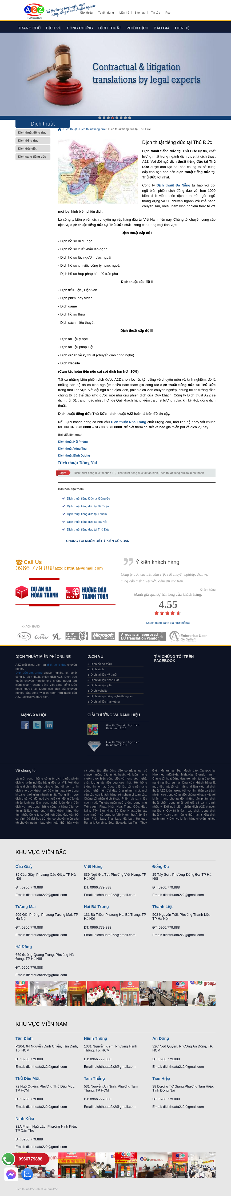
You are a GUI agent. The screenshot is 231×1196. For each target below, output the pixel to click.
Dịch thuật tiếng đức (32, 132)
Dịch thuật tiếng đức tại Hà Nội (87, 521)
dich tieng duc (56, 664)
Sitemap (140, 12)
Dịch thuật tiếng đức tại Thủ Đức (88, 529)
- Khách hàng (207, 589)
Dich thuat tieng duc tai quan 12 (94, 472)
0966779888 (30, 1159)
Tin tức (155, 12)
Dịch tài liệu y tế (101, 685)
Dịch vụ (54, 28)
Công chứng (80, 28)
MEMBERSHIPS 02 (41, 636)
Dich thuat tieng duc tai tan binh (137, 472)
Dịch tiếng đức (32, 140)
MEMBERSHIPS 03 (57, 636)
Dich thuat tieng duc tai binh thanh (182, 472)
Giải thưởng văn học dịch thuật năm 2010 (122, 744)
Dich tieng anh (34, 11)
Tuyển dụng (106, 12)
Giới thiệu (86, 12)
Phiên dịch (137, 28)
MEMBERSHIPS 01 (24, 636)
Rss (167, 12)
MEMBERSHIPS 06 (142, 636)
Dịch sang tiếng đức (32, 156)
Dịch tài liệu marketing (105, 701)
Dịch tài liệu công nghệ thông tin (112, 696)
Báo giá (162, 28)
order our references (91, 592)
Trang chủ (29, 28)
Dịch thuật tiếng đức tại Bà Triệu (88, 506)
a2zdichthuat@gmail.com (79, 568)
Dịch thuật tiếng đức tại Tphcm (87, 514)
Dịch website (99, 690)
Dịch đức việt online (29, 672)
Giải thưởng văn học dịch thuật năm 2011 (122, 727)
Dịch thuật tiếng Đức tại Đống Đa (88, 498)
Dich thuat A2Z (25, 1189)
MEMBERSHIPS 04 (76, 636)
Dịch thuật (109, 28)
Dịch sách (97, 669)
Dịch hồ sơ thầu (101, 663)
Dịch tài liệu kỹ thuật (104, 674)
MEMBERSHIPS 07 (188, 636)
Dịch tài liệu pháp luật (105, 679)
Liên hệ (124, 12)
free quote (40, 592)
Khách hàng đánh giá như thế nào (168, 622)
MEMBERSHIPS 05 (103, 636)
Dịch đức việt (32, 148)
